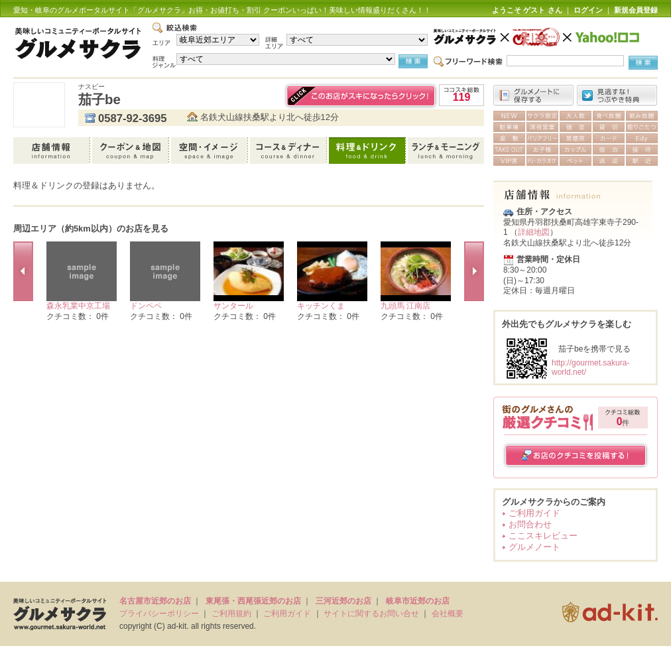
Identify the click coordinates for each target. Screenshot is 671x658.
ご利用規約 (231, 613)
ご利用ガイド (534, 513)
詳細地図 (534, 232)
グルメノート (534, 547)
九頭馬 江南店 (405, 305)
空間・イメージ (210, 150)
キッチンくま (321, 305)
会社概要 (447, 613)
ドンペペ (146, 305)
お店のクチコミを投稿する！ (576, 455)
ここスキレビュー (543, 536)
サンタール (233, 305)
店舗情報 (52, 150)
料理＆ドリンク (368, 150)
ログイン (588, 10)
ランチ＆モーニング (446, 150)
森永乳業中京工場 (78, 305)
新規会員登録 (636, 10)
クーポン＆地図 (131, 150)
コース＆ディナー (289, 150)
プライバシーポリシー (159, 613)
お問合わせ (530, 524)
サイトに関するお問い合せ (371, 613)
